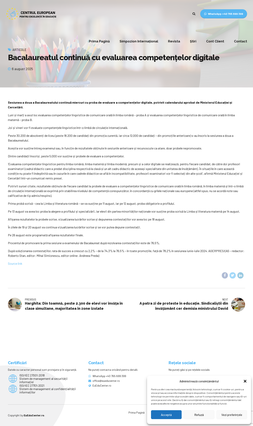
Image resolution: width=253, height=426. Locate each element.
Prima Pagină (99, 41)
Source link (15, 263)
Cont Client (215, 41)
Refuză (199, 415)
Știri (193, 41)
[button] (245, 381)
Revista (174, 41)
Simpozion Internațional (139, 41)
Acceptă (166, 415)
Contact (240, 41)
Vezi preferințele (231, 415)
